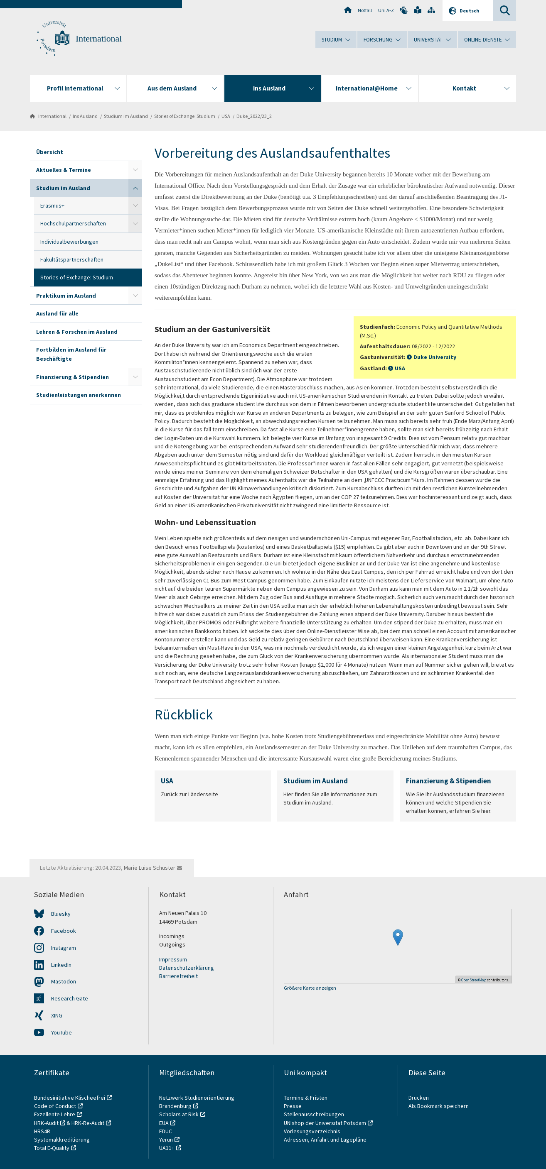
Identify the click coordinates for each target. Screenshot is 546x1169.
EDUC (165, 1131)
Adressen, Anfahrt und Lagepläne (325, 1139)
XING (56, 1015)
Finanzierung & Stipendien (72, 377)
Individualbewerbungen (69, 241)
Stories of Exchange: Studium (184, 116)
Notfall (365, 10)
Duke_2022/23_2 (254, 116)
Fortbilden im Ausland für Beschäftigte (71, 354)
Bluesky (61, 913)
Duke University (434, 357)
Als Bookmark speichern (438, 1106)
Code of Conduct (55, 1106)
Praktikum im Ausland (66, 295)
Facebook (63, 930)
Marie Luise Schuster (149, 867)
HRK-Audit (46, 1123)
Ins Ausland (85, 116)
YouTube (61, 1032)
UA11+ (167, 1148)
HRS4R (42, 1131)
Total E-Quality (51, 1148)
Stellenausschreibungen (314, 1114)
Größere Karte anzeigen (310, 988)
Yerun (166, 1139)
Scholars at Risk (179, 1114)
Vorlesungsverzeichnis (313, 1131)
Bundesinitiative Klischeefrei (69, 1097)
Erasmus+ (52, 205)
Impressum (173, 959)
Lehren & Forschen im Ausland (77, 331)
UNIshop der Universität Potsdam (325, 1123)
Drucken (418, 1097)
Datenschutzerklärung (186, 967)
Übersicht (49, 152)
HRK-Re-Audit (87, 1123)
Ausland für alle (57, 313)
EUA (164, 1123)
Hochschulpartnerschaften (73, 223)
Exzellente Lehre (54, 1114)
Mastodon (63, 981)
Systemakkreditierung (62, 1139)
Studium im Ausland (126, 116)
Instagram (63, 947)
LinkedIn (61, 964)
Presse (293, 1106)
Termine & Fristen (306, 1097)
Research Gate (69, 998)
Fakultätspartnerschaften (71, 259)
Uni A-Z (386, 10)
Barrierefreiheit (178, 976)
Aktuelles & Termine (63, 170)
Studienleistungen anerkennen (78, 395)
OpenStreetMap (473, 980)
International (99, 39)
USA (225, 116)
